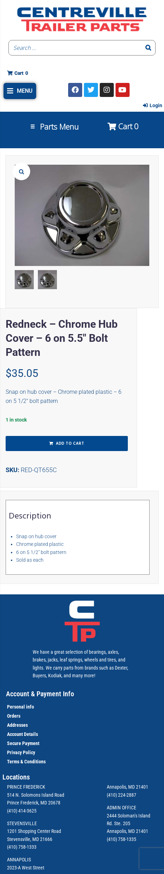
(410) (112, 839)
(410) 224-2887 (121, 795)
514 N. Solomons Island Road (35, 795)
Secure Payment (23, 743)
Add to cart (70, 444)
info (29, 707)
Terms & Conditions (26, 761)
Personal (16, 707)
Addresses (17, 725)
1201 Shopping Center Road (34, 831)
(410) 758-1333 (22, 847)
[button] (20, 91)
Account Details (22, 734)
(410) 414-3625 (22, 811)
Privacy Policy (21, 752)
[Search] (148, 47)
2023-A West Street (25, 867)
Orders (13, 716)
